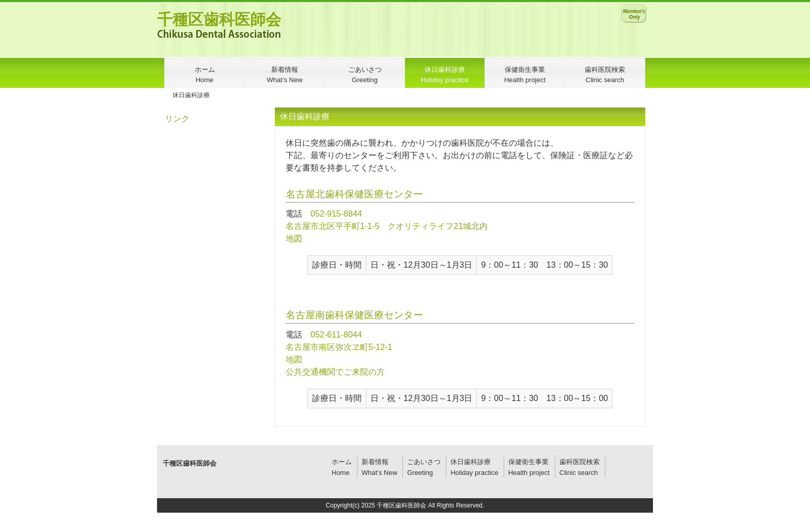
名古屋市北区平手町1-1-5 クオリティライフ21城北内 (387, 226)
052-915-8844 (336, 213)
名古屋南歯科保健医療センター (354, 315)
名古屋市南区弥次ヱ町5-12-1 (339, 347)
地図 (294, 238)
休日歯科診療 (470, 462)
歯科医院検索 (579, 462)
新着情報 (375, 462)
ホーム (342, 462)
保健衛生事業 (528, 462)
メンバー (634, 13)
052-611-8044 (336, 334)
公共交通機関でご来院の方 (335, 371)
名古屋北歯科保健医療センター (354, 194)
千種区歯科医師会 (219, 19)
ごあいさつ (424, 462)
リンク (177, 118)
